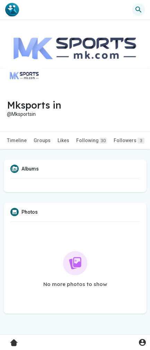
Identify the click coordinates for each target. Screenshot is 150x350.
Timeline (17, 140)
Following (91, 141)
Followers (129, 141)
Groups (42, 140)
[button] (138, 9)
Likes (63, 140)
